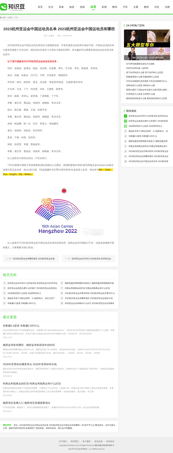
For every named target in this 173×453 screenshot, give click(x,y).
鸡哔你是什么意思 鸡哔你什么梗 (140, 85)
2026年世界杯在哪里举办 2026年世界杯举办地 (30, 364)
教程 (146, 7)
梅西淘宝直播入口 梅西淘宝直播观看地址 (26, 402)
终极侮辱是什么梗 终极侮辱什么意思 (142, 77)
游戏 (82, 7)
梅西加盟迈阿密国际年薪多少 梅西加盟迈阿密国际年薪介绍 (148, 142)
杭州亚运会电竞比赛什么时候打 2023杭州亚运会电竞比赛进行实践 (148, 122)
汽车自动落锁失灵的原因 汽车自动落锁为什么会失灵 (148, 81)
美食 (61, 7)
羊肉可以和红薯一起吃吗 (137, 68)
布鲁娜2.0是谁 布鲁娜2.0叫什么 (143, 136)
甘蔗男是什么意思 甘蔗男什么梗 (140, 94)
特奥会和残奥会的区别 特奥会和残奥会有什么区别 (148, 147)
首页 (40, 7)
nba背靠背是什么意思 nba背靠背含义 (145, 126)
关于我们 (63, 441)
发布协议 (110, 441)
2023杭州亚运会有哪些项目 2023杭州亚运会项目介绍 (148, 157)
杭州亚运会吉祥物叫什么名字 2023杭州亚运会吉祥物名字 (89, 304)
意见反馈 (98, 441)
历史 (156, 7)
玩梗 (167, 7)
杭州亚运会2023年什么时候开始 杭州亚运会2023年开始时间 (148, 117)
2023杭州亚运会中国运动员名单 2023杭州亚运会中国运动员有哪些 (148, 162)
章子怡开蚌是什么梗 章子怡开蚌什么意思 (144, 72)
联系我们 (75, 441)
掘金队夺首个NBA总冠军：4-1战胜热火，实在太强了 (148, 132)
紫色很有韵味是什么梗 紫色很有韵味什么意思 (146, 98)
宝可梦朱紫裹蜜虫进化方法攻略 (140, 64)
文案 (135, 7)
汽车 (125, 7)
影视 (104, 7)
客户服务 (87, 441)
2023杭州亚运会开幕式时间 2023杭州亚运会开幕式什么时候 (148, 152)
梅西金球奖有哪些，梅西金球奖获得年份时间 (29, 345)
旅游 (71, 7)
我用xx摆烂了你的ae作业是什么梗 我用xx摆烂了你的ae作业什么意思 (148, 90)
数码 (114, 7)
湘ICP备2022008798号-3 (104, 445)
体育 (93, 6)
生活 (50, 7)
